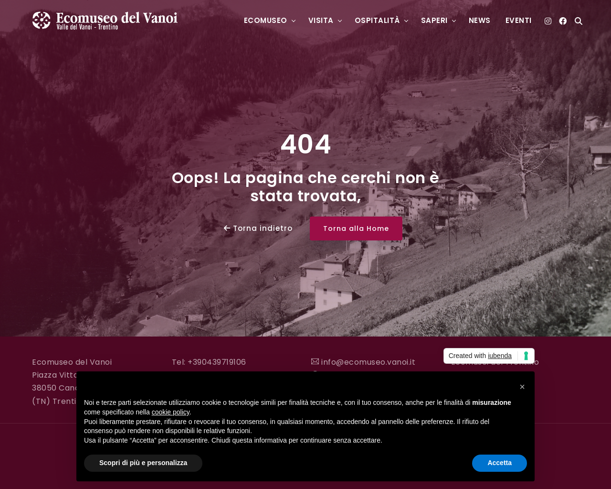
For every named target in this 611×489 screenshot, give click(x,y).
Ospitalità (377, 20)
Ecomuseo (265, 20)
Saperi (434, 20)
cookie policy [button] (171, 412)
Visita (321, 20)
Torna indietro (258, 228)
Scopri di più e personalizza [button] (143, 463)
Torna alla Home (356, 228)
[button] (522, 386)
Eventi (519, 20)
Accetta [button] (499, 463)
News (480, 20)
